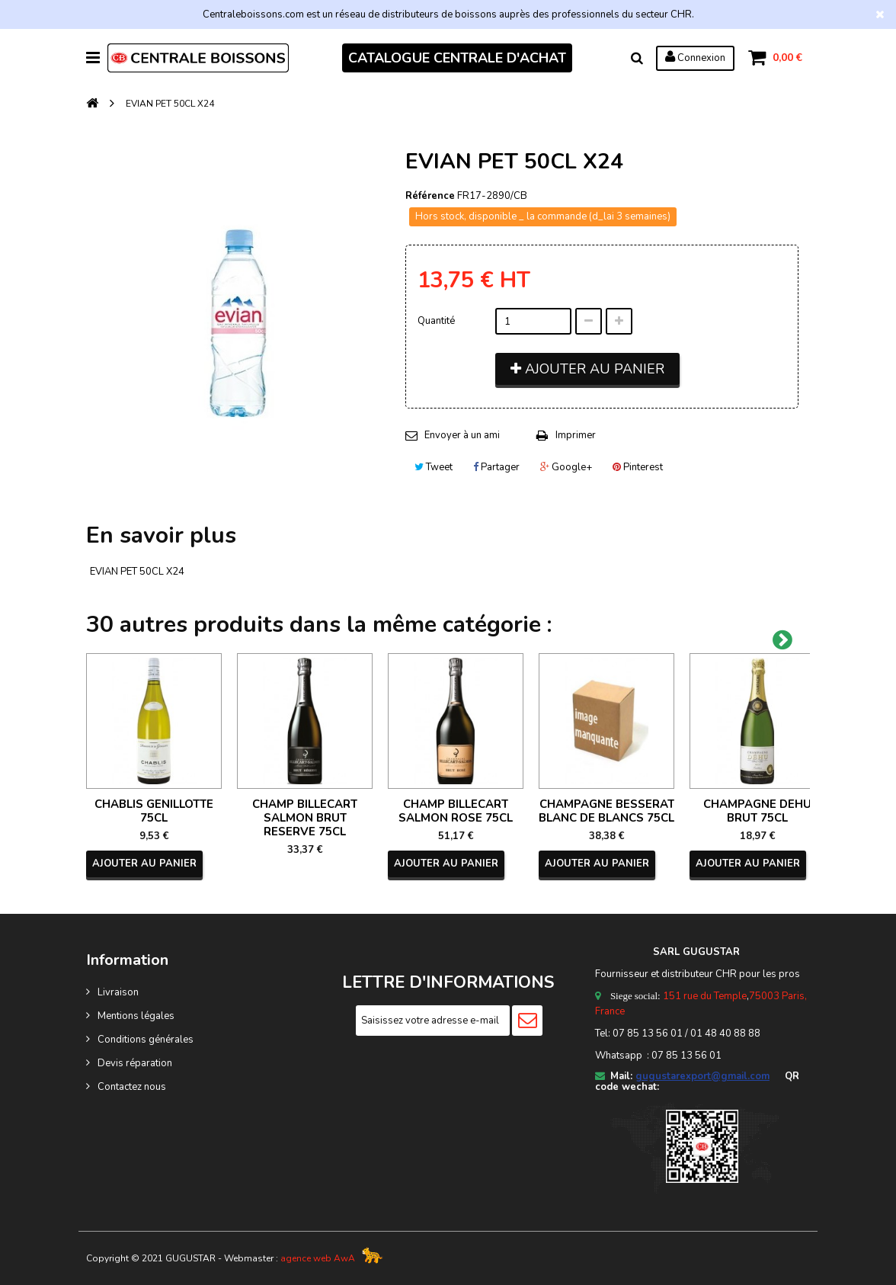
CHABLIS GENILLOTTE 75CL (153, 810)
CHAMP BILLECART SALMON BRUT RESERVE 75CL (304, 817)
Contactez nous (132, 1087)
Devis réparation (135, 1063)
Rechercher (637, 58)
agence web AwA (317, 1258)
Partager (496, 467)
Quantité (436, 321)
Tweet (433, 467)
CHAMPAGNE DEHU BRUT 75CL (757, 810)
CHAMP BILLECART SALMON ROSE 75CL (455, 810)
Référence (430, 196)
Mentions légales (136, 1016)
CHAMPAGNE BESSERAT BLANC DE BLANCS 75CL (606, 810)
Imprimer (575, 435)
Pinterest (638, 467)
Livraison (118, 992)
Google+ (566, 467)
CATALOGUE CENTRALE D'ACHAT (457, 58)
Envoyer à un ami (462, 435)
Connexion (695, 57)
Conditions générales (146, 1039)
